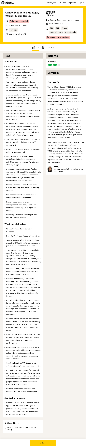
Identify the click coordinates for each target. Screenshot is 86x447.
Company (48, 47)
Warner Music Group (18, 16)
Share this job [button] (11, 423)
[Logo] (7, 2)
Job (35, 47)
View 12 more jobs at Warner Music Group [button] (20, 428)
